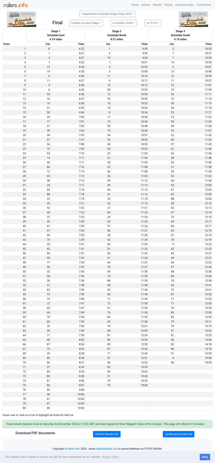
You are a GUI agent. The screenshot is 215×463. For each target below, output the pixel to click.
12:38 (208, 280)
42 (108, 239)
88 (48, 194)
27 (48, 139)
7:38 (81, 280)
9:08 (81, 389)
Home (135, 4)
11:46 (208, 148)
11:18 (208, 107)
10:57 (208, 80)
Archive (145, 4)
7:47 (81, 308)
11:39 (144, 276)
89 (172, 312)
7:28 (81, 221)
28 (172, 157)
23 (172, 130)
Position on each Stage (85, 23)
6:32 (81, 62)
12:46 (144, 353)
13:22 (208, 330)
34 (172, 107)
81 (172, 335)
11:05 (144, 162)
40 (172, 126)
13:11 (208, 321)
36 (48, 276)
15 (172, 89)
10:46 (144, 121)
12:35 (144, 344)
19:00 (208, 358)
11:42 (208, 135)
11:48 (208, 157)
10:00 (80, 394)
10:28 (208, 57)
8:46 (81, 380)
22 (172, 135)
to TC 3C (152, 23)
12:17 (208, 221)
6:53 (81, 107)
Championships (184, 4)
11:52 (208, 176)
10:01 (144, 62)
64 (48, 153)
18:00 (144, 385)
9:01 (81, 385)
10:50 (144, 130)
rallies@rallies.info (107, 448)
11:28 (208, 126)
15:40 (144, 376)
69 (172, 226)
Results (157, 4)
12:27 (208, 253)
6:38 (81, 85)
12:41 (208, 285)
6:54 (81, 112)
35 (172, 171)
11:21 (208, 112)
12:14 (208, 208)
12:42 (144, 348)
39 (172, 103)
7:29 (81, 226)
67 (172, 235)
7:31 (81, 244)
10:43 (144, 117)
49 (108, 189)
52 (172, 185)
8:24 (81, 344)
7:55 (81, 321)
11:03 (144, 153)
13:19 (208, 326)
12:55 (208, 303)
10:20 (208, 48)
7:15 (81, 180)
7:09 (81, 148)
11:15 (208, 103)
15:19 (208, 348)
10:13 (144, 85)
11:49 (208, 162)
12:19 (208, 230)
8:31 (81, 362)
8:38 (81, 376)
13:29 (144, 367)
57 (108, 226)
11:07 (208, 85)
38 (172, 203)
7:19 (81, 198)
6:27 (81, 53)
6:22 (81, 48)
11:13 (144, 185)
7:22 (81, 208)
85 (172, 317)
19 (108, 57)
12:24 (144, 335)
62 (172, 194)
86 (172, 348)
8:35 (81, 371)
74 (172, 280)
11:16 (144, 194)
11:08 (144, 167)
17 (108, 117)
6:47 (81, 98)
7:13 (81, 171)
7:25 (81, 217)
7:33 (81, 262)
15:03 (144, 371)
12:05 (208, 189)
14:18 (208, 344)
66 (172, 339)
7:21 (81, 203)
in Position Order (123, 23)
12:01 (144, 326)
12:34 (208, 267)
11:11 (208, 94)
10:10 (144, 76)
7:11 (81, 157)
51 (172, 212)
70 (48, 239)
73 (172, 217)
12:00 (208, 185)
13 (48, 67)
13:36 (208, 339)
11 (108, 76)
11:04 (144, 157)
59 (48, 135)
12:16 (208, 217)
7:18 (81, 189)
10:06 (144, 71)
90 (172, 139)
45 (108, 185)
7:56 (81, 326)
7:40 (81, 298)
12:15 (208, 212)
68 (172, 271)
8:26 (81, 348)
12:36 (208, 271)
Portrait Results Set (106, 434)
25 (172, 112)
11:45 (208, 144)
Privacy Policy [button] (110, 456)
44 (108, 262)
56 (108, 253)
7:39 (81, 289)
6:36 (81, 76)
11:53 (144, 308)
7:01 (81, 121)
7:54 (81, 317)
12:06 (208, 194)
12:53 (208, 298)
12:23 (208, 244)
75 (172, 321)
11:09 (208, 89)
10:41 (208, 67)
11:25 (144, 221)
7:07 (81, 139)
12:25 (208, 248)
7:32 (81, 258)
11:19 (144, 198)
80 (48, 376)
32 (108, 221)
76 (172, 308)
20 (108, 89)
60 (172, 285)
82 (172, 344)
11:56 (208, 180)
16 (172, 85)
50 (48, 112)
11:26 (208, 121)
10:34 (144, 112)
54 (172, 121)
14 (172, 117)
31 (48, 107)
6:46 (81, 94)
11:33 (144, 248)
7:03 (81, 126)
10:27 (208, 53)
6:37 (81, 80)
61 (172, 189)
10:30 (144, 98)
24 (172, 176)
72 (172, 289)
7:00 (81, 117)
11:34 (144, 258)
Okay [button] (205, 457)
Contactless (204, 4)
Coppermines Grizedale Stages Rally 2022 (106, 13)
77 (48, 262)
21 (48, 126)
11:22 (208, 117)
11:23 (144, 212)
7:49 (81, 312)
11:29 (144, 239)
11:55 (144, 312)
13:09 (208, 317)
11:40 (144, 285)
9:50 (144, 48)
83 (48, 385)
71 (48, 335)
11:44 (144, 289)
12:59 (208, 308)
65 (172, 230)
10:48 (208, 71)
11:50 (208, 167)
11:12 (144, 180)
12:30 (144, 339)
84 (48, 167)
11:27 (144, 230)
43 (108, 162)
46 (108, 171)
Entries (168, 4)
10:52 (144, 139)
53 (48, 189)
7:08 (81, 144)
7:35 (81, 267)
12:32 (208, 262)
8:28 (81, 353)
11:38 (144, 271)
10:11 (144, 80)
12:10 (208, 203)
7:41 (81, 303)
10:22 (144, 89)
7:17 (81, 185)
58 (48, 180)
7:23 (81, 212)
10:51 (144, 135)
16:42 (144, 380)
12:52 (208, 294)
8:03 (81, 339)
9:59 (144, 53)
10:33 (144, 107)
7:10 (81, 153)
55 (48, 94)
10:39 (208, 62)
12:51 (144, 358)
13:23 (208, 335)
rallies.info (74, 448)
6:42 (81, 89)
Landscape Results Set (178, 434)
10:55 (208, 76)
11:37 (208, 130)
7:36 (81, 271)
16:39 (208, 353)
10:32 (144, 103)
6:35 (81, 67)
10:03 (144, 67)
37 (172, 330)
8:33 (81, 367)
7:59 (81, 330)
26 (172, 162)
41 (172, 148)
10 (172, 98)
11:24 (144, 217)
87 (172, 294)
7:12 (81, 167)
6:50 (81, 103)
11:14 (208, 98)
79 (48, 326)
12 (172, 76)
